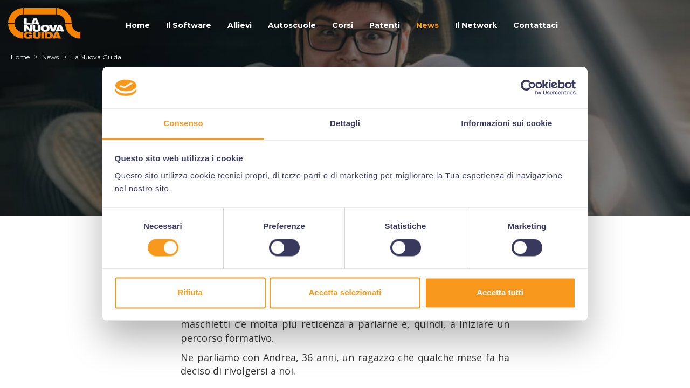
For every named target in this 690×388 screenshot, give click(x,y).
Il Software (188, 25)
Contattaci (535, 25)
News (427, 25)
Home (138, 25)
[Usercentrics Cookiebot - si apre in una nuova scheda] (528, 88)
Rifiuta (190, 292)
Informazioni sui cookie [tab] (507, 123)
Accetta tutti (500, 292)
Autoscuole (292, 25)
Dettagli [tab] (345, 123)
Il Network (476, 25)
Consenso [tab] (183, 123)
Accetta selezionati (344, 292)
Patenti (384, 25)
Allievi (239, 25)
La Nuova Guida (96, 57)
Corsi (342, 25)
